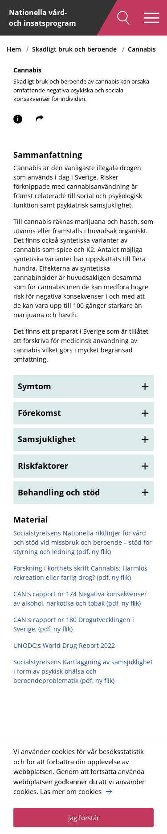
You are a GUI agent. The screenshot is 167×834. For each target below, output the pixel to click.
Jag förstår (83, 817)
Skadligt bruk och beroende (74, 49)
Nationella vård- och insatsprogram (42, 18)
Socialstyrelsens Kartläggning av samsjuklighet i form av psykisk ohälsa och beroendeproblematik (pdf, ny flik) (83, 671)
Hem (14, 49)
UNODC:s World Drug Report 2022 (64, 645)
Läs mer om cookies (71, 791)
